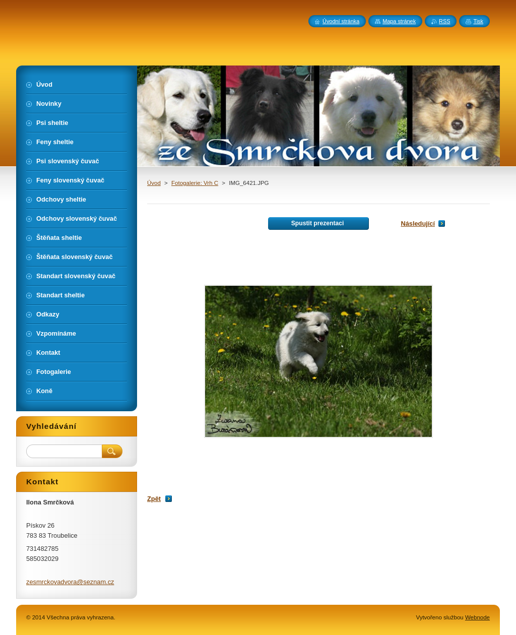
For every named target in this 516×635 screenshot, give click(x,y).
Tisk (478, 21)
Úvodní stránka (340, 21)
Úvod (154, 183)
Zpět (154, 498)
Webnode (477, 617)
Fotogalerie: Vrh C (194, 183)
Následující (418, 223)
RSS (444, 21)
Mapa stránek (399, 21)
